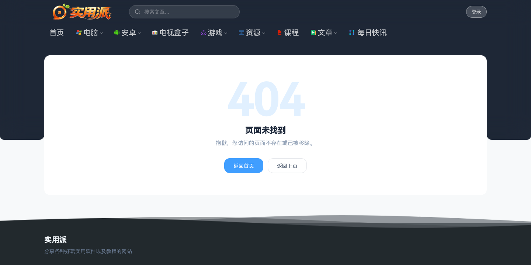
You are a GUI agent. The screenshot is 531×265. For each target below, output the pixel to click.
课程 (288, 33)
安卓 (125, 33)
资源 (250, 33)
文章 (321, 33)
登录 (476, 12)
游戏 (212, 33)
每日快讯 (367, 33)
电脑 (87, 33)
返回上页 (287, 165)
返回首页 (243, 165)
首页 (56, 33)
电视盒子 (170, 33)
